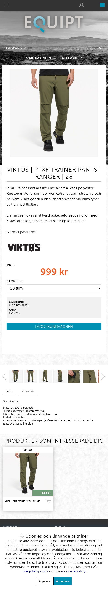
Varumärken (38, 58)
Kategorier (70, 58)
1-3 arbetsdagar (18, 305)
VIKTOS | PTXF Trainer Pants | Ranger (22, 501)
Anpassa (44, 581)
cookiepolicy (75, 571)
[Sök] (53, 47)
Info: (9, 391)
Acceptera (63, 581)
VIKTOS (28, 449)
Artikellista (28, 391)
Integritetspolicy (35, 571)
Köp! (48, 501)
